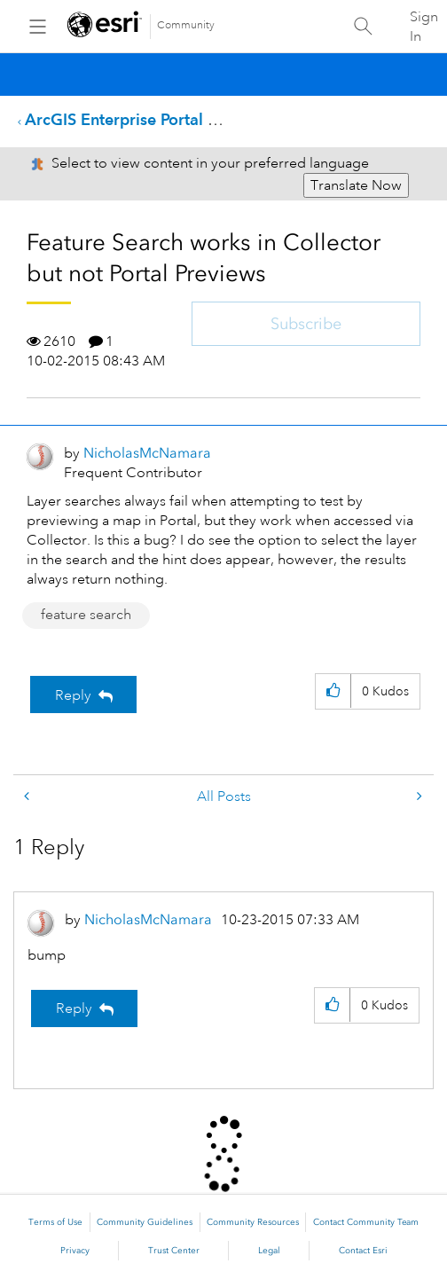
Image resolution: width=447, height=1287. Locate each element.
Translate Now (356, 185)
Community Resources (253, 1222)
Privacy (75, 1250)
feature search (86, 615)
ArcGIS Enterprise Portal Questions (153, 119)
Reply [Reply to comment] (74, 1008)
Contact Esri (363, 1250)
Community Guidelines (144, 1222)
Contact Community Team (366, 1222)
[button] (333, 691)
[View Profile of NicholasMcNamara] (147, 452)
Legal (269, 1250)
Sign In (424, 26)
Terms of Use (55, 1222)
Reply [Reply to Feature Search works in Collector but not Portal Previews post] (73, 695)
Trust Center (174, 1250)
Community (186, 25)
